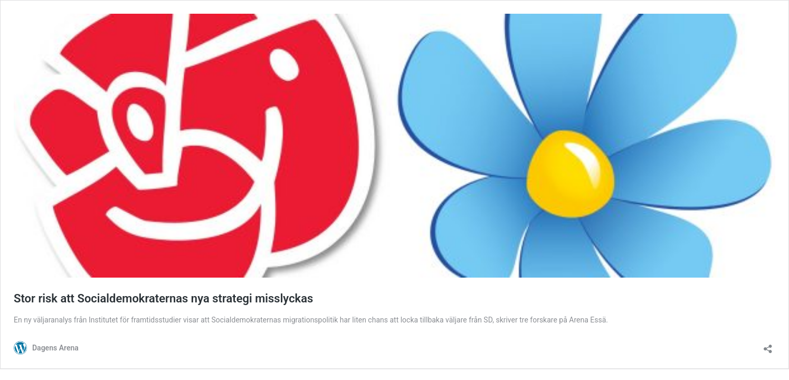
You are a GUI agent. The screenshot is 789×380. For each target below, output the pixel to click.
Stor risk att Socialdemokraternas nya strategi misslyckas (163, 298)
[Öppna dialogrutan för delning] (768, 345)
